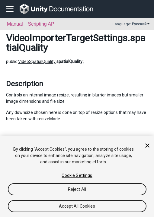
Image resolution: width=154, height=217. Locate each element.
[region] (77, 176)
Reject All (77, 189)
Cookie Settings (77, 175)
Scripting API (42, 24)
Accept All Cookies (77, 206)
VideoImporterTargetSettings (66, 38)
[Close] (147, 145)
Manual (15, 24)
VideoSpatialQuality (37, 61)
